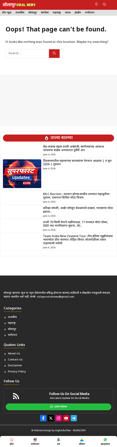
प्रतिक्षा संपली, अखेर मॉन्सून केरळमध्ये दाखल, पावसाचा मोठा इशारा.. (78, 210)
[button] (104, 4)
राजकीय (19, 13)
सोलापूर (32, 13)
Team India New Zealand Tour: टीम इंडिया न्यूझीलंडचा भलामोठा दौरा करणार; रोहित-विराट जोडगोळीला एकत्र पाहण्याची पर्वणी (78, 240)
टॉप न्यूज (6, 13)
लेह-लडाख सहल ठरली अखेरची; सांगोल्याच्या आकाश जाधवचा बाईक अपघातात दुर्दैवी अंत (73, 148)
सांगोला (45, 13)
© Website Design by (43, 430)
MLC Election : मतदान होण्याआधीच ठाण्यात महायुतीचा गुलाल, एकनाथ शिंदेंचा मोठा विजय (76, 196)
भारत (68, 13)
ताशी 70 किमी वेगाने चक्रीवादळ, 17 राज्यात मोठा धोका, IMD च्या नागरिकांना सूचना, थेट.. (75, 224)
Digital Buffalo (63, 430)
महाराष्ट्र (57, 13)
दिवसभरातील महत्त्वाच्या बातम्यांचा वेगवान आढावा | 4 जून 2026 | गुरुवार (77, 163)
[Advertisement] (58, 100)
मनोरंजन (89, 13)
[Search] (54, 53)
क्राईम (78, 13)
